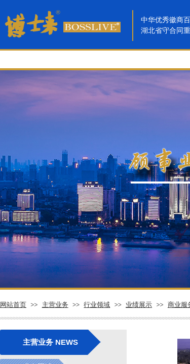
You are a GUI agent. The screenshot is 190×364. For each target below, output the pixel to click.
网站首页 (13, 304)
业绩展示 (139, 304)
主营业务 (55, 304)
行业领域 (97, 304)
